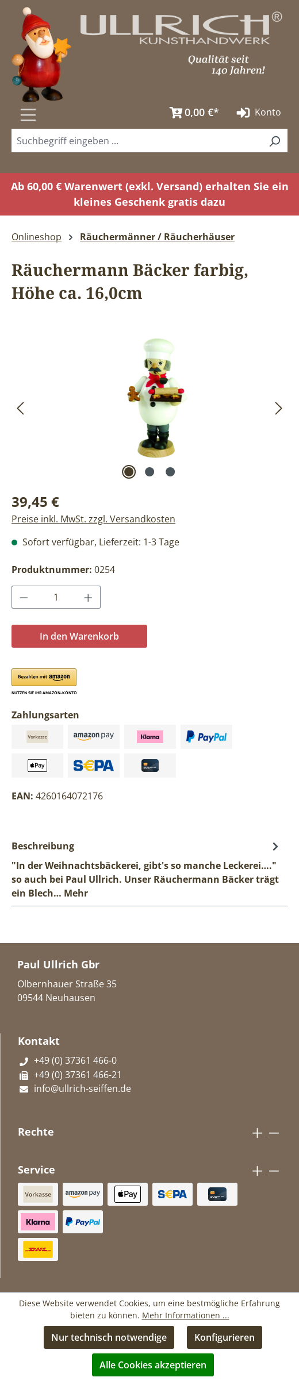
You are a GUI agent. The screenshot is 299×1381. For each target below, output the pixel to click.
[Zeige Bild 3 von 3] (170, 471)
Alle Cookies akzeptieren (152, 1365)
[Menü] (28, 115)
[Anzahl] (56, 597)
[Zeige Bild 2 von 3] (149, 471)
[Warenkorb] (191, 113)
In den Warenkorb (79, 636)
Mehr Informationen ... (185, 1315)
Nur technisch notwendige (109, 1337)
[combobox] (137, 140)
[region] (149, 407)
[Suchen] (148, 108)
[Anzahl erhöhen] (88, 597)
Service (36, 1169)
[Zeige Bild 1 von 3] (128, 471)
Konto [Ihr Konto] (257, 112)
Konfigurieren (224, 1337)
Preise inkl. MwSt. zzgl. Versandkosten (93, 519)
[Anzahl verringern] (24, 597)
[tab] (147, 869)
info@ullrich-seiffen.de (74, 1088)
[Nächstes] (279, 407)
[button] (44, 682)
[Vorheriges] (20, 407)
